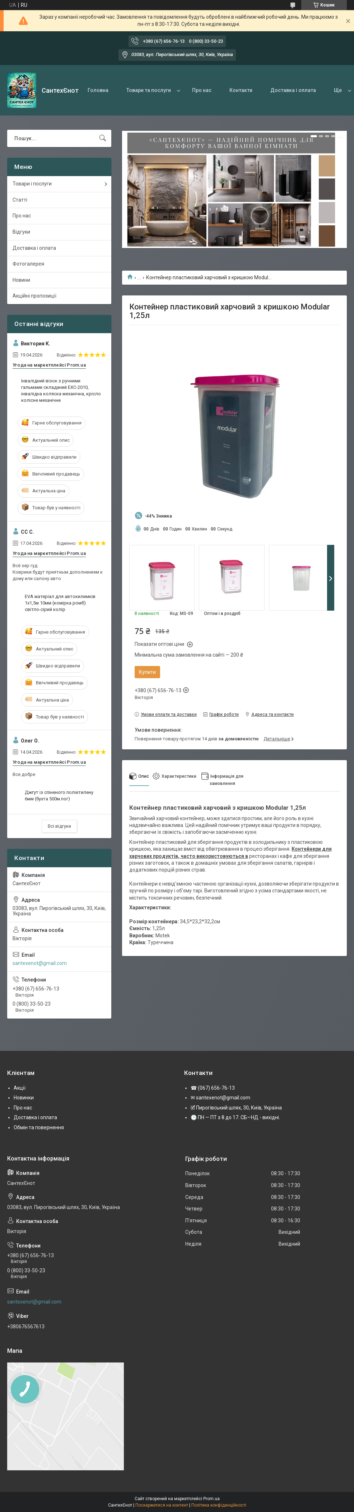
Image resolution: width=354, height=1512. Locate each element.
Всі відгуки (59, 826)
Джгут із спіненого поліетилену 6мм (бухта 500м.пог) (59, 795)
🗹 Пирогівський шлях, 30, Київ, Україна (236, 1108)
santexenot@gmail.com (40, 963)
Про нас (201, 90)
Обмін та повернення (39, 1127)
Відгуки (21, 232)
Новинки (24, 1097)
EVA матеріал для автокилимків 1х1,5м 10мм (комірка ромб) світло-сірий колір (60, 603)
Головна (98, 90)
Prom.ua (211, 1498)
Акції (19, 1088)
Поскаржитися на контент (161, 1505)
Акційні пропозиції (34, 296)
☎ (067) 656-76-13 (213, 1088)
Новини (21, 280)
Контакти (240, 90)
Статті (20, 200)
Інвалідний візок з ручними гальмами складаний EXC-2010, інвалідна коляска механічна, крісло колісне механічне (61, 390)
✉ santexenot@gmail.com (220, 1097)
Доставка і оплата (293, 90)
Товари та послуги (148, 90)
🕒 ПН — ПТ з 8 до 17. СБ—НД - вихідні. (235, 1117)
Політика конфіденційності (218, 1505)
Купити (147, 672)
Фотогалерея (28, 264)
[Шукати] (102, 138)
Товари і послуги (32, 184)
